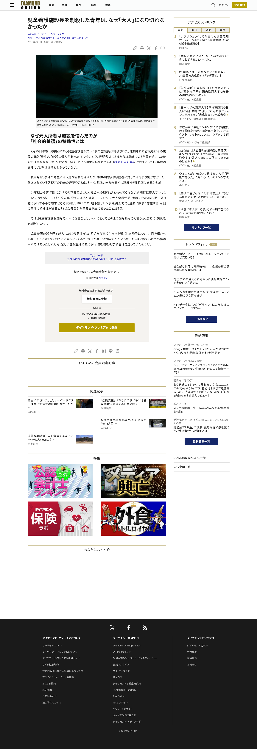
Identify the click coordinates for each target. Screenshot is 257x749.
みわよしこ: (47, 34)
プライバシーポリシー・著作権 (58, 677)
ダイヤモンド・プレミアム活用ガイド (61, 658)
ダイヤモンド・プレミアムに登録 (96, 327)
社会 (30, 38)
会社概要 (192, 652)
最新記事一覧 (201, 441)
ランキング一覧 (201, 227)
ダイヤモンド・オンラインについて (61, 638)
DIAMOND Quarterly (124, 690)
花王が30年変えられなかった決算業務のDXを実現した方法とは (202, 281)
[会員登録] (222, 6)
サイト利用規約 (50, 664)
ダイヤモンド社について (201, 638)
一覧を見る (201, 319)
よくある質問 (49, 683)
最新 (180, 30)
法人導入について (52, 702)
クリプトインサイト (122, 709)
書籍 (126, 6)
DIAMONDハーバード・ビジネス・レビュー (135, 658)
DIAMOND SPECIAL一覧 (190, 457)
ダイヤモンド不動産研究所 (127, 683)
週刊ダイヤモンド (122, 652)
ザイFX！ (117, 677)
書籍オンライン (121, 664)
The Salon (118, 696)
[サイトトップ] (45, 6)
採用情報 (192, 658)
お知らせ (192, 664)
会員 (222, 30)
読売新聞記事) (124, 162)
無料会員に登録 (97, 298)
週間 (208, 30)
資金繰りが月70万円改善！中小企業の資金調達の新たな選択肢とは (202, 268)
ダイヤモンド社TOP (197, 645)
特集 (111, 6)
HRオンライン (120, 702)
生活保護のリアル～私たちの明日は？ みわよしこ (62, 38)
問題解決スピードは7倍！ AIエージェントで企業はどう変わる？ (202, 255)
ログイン (205, 6)
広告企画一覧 (182, 466)
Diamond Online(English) (127, 645)
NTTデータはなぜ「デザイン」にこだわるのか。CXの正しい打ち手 (202, 306)
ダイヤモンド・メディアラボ (127, 721)
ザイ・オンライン (121, 671)
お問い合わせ (49, 696)
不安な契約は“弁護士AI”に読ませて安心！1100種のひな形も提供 (202, 293)
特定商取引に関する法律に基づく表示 (62, 671)
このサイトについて (52, 645)
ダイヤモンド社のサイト (126, 638)
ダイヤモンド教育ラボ (124, 715)
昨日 (194, 30)
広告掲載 (47, 690)
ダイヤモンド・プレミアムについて (59, 652)
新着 (69, 6)
